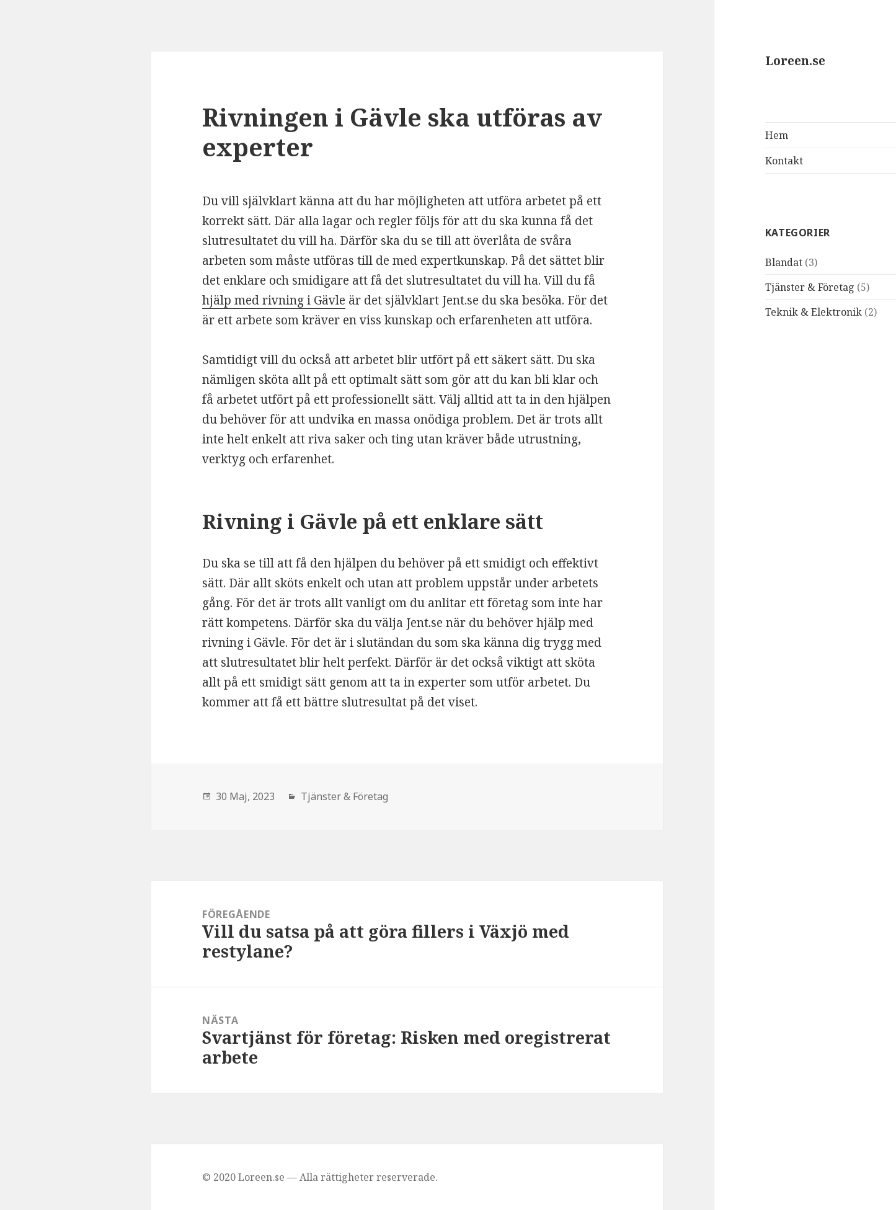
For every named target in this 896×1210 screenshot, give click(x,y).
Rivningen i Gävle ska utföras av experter (315, 131)
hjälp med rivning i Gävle (187, 300)
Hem (689, 135)
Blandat (697, 262)
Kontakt (697, 160)
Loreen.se (708, 61)
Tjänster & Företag (723, 287)
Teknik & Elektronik (726, 312)
